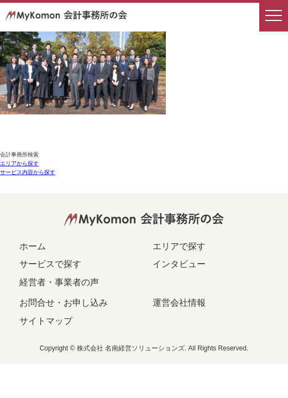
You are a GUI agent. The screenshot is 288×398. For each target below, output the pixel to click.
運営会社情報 (179, 302)
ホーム (32, 246)
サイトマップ (45, 321)
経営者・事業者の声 (59, 282)
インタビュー (179, 264)
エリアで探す (179, 246)
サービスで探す (50, 264)
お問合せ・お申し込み (63, 302)
